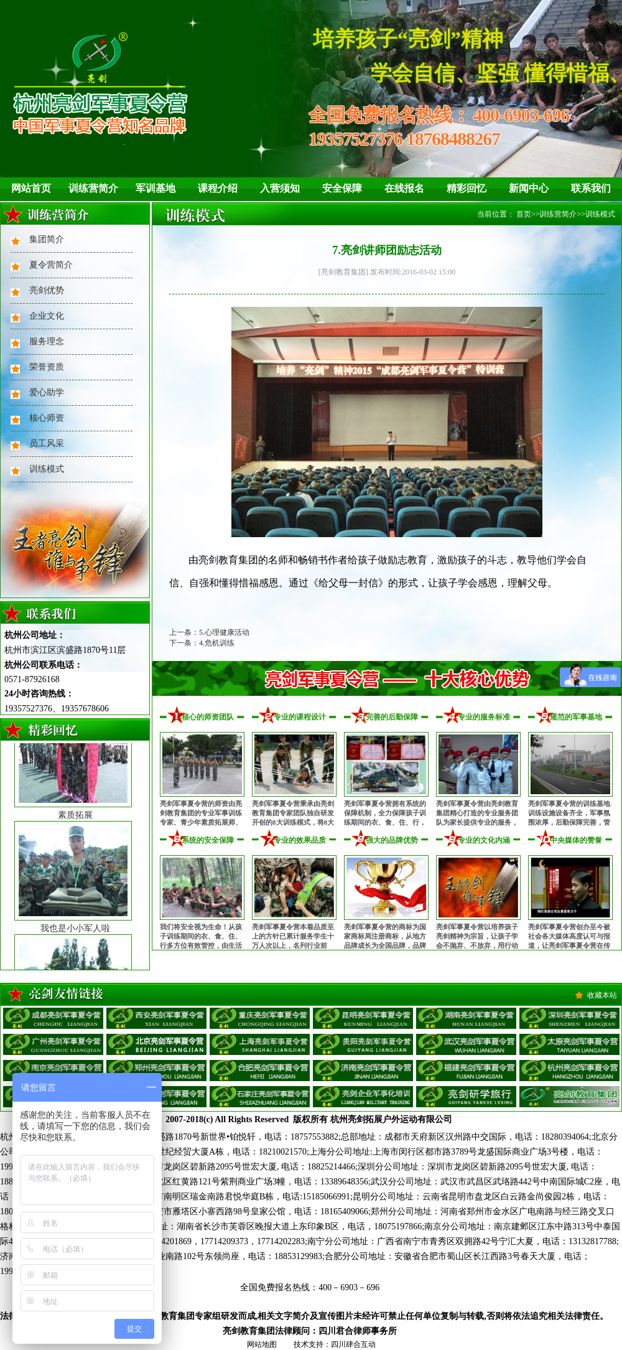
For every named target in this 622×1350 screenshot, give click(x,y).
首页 (523, 214)
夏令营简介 (51, 265)
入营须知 (280, 188)
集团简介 (46, 239)
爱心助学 (46, 392)
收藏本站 (602, 995)
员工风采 (46, 443)
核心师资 (46, 418)
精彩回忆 (466, 188)
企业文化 (46, 316)
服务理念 (46, 341)
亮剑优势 (46, 290)
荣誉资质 (46, 367)
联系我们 (591, 188)
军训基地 (155, 188)
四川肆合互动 (353, 1344)
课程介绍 (218, 188)
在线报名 (404, 188)
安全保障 (342, 188)
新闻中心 (529, 188)
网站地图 (262, 1344)
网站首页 (31, 188)
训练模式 (46, 469)
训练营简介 (93, 188)
